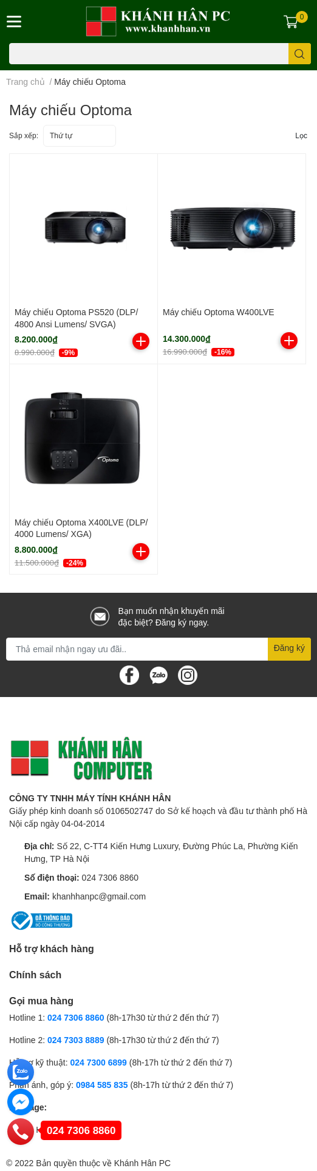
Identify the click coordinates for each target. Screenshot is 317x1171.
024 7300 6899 (98, 1062)
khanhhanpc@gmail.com (99, 896)
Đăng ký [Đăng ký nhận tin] (289, 647)
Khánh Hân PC (142, 1163)
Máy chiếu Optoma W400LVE (218, 312)
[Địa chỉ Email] (158, 649)
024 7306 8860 (110, 877)
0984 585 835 (102, 1084)
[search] (299, 53)
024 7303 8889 (75, 1040)
